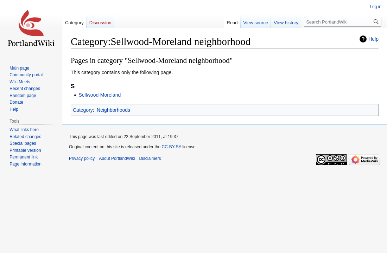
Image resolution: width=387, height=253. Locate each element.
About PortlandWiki (117, 158)
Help (373, 39)
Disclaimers (150, 158)
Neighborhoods (113, 110)
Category (83, 110)
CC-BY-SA (171, 146)
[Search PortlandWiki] (342, 22)
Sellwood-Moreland (99, 95)
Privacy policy (82, 158)
